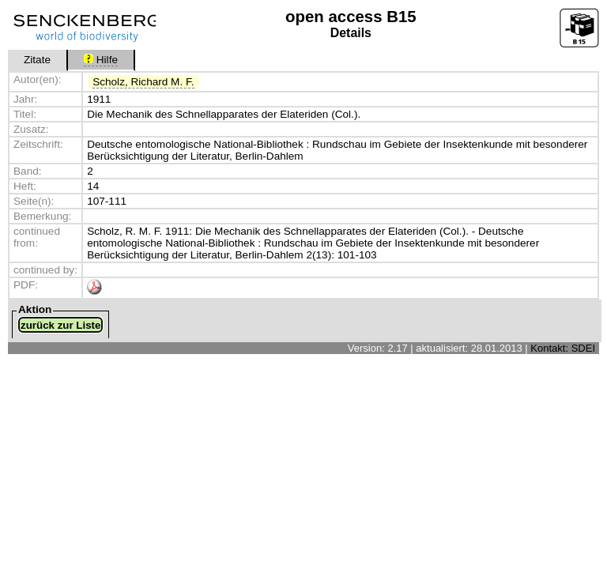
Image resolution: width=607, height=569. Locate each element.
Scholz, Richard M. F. (143, 82)
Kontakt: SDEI (562, 348)
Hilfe (101, 60)
